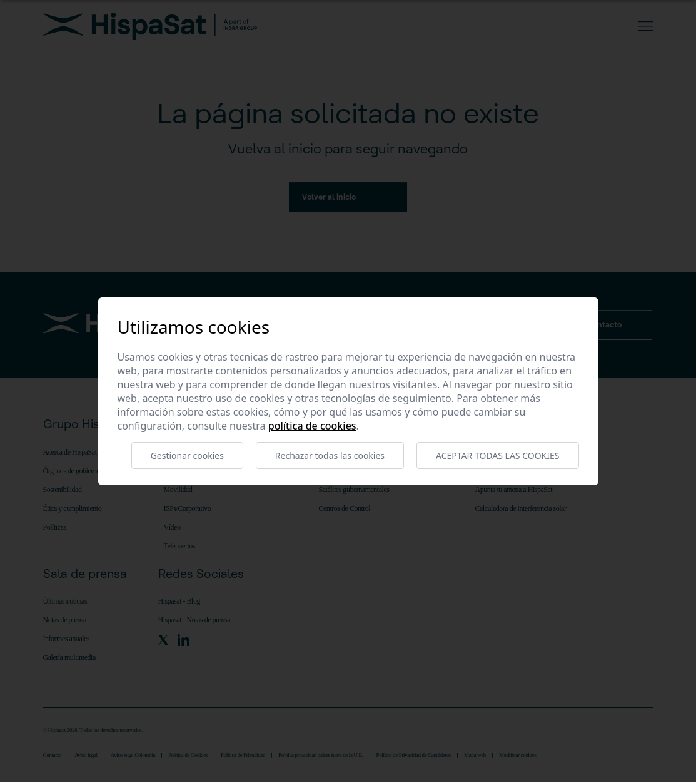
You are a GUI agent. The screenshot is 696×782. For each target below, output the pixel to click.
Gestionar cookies (187, 455)
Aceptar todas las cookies (497, 455)
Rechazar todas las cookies (330, 455)
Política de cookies (312, 426)
